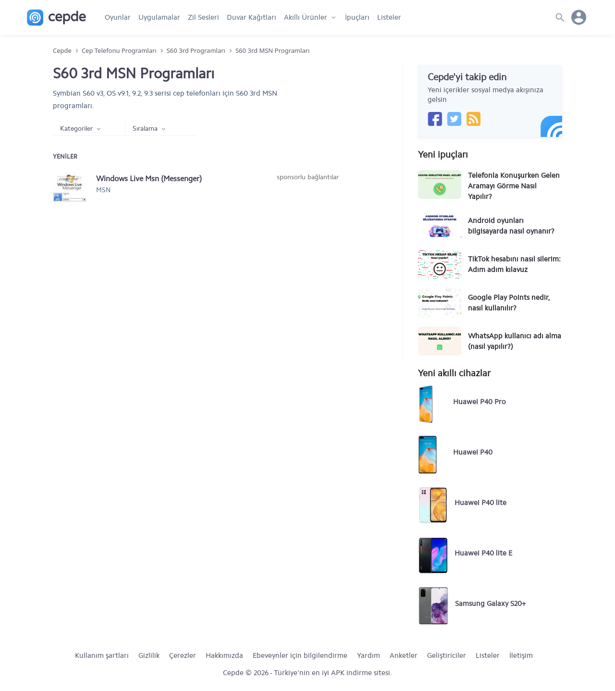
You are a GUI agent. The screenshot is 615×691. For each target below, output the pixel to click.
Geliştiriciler (446, 655)
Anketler (404, 655)
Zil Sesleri (203, 17)
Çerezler (182, 655)
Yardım (368, 655)
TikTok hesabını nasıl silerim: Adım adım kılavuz (514, 264)
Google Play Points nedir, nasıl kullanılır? (509, 302)
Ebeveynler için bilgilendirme (300, 655)
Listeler (389, 17)
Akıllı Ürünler (305, 17)
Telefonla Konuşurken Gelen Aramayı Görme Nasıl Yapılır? (514, 186)
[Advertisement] (307, 254)
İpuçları (357, 17)
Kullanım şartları (102, 655)
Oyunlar (118, 17)
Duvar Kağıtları (251, 17)
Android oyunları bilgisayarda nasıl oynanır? (511, 225)
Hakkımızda (224, 655)
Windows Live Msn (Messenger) (149, 178)
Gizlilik (149, 655)
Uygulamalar (159, 17)
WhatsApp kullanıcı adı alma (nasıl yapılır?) (514, 341)
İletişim (521, 655)
